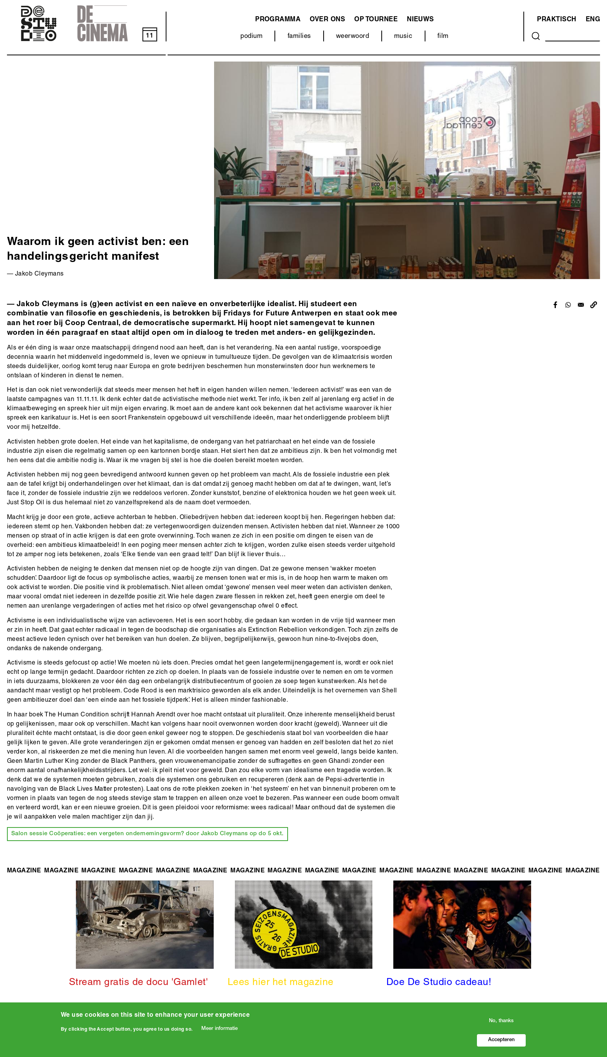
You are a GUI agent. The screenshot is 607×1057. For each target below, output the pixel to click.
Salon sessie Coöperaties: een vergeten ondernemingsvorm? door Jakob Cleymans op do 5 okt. (147, 834)
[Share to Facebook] (555, 305)
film (443, 36)
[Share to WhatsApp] (568, 305)
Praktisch (556, 20)
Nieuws (420, 20)
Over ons (327, 20)
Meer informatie (219, 1028)
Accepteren (501, 1040)
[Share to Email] (581, 305)
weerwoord (352, 36)
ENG (593, 20)
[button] (593, 305)
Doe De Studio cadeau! (438, 983)
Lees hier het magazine (281, 983)
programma (277, 20)
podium (251, 36)
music (403, 36)
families (299, 36)
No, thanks (501, 1021)
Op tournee (376, 20)
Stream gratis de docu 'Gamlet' (138, 983)
